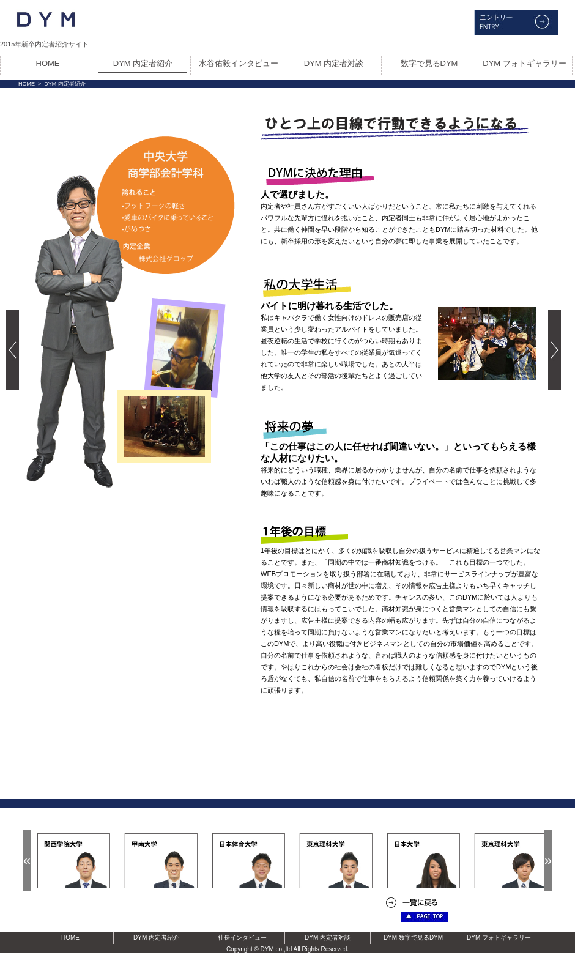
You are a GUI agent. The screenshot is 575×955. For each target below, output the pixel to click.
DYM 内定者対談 (334, 63)
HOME (48, 63)
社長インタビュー (242, 937)
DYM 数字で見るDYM (413, 937)
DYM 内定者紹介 (143, 63)
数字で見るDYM (429, 63)
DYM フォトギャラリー (524, 63)
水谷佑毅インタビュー (238, 63)
